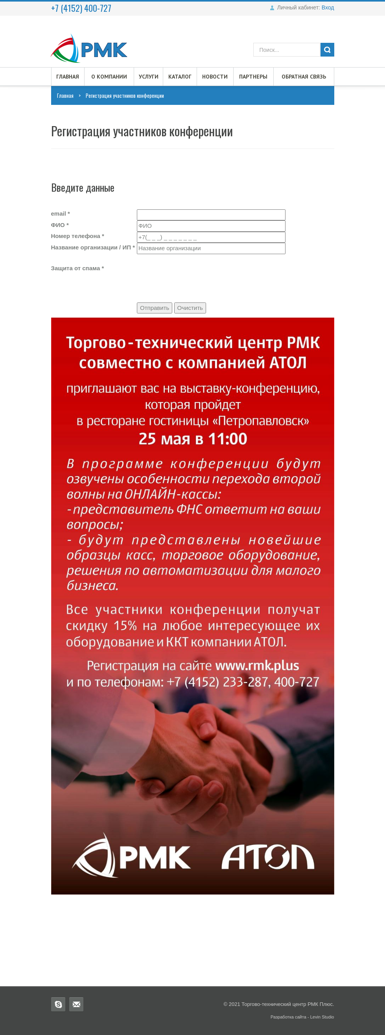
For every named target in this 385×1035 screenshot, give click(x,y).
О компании (109, 76)
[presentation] (196, 269)
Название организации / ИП (93, 247)
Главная (67, 76)
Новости (215, 76)
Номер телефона (77, 236)
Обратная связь (304, 76)
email (60, 213)
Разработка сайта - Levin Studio (302, 1017)
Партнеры (253, 76)
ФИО (60, 225)
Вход (328, 7)
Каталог (180, 76)
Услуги (148, 76)
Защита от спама (77, 268)
